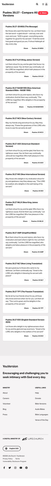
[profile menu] (44, 4)
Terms (17, 459)
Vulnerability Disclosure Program (14, 461)
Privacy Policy (8, 459)
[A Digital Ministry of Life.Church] (25, 437)
